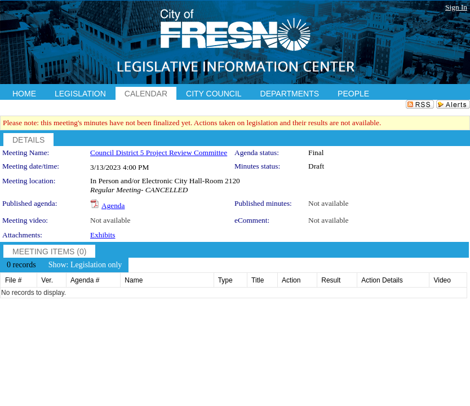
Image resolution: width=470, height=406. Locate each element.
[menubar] (64, 265)
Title (257, 280)
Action (291, 280)
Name (134, 280)
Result (330, 280)
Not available (328, 203)
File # (13, 280)
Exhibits (102, 235)
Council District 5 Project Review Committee (158, 152)
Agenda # (84, 280)
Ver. (47, 280)
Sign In (456, 7)
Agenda (113, 205)
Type (225, 280)
